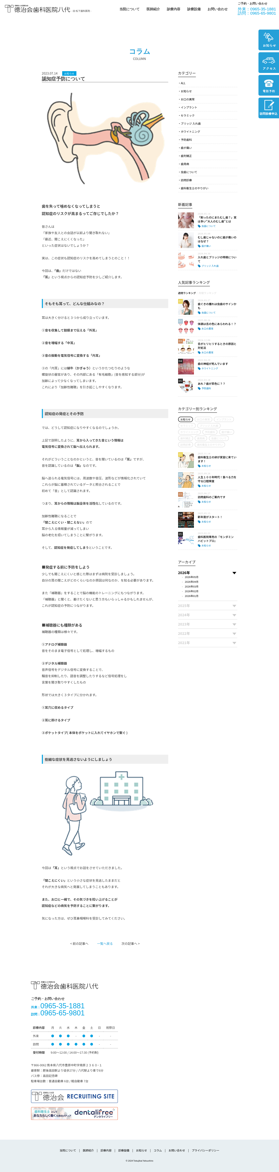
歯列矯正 (186, 156)
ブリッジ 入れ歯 (191, 123)
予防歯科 (186, 140)
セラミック (188, 115)
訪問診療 (186, 180)
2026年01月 (191, 596)
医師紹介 (153, 9)
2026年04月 (191, 582)
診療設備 (194, 9)
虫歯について (189, 172)
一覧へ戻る (105, 943)
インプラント (189, 107)
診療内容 (173, 9)
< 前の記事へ (79, 943)
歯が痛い (186, 148)
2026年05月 (191, 577)
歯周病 (185, 164)
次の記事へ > (130, 943)
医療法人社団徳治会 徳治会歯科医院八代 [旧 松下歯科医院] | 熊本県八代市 (37, 9)
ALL (183, 83)
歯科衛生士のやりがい (195, 188)
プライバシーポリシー (205, 1150)
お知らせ (186, 91)
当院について (129, 9)
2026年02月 (191, 591)
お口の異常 (188, 99)
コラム (158, 1150)
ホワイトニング (190, 132)
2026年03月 (191, 586)
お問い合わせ (218, 9)
